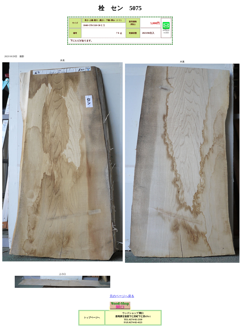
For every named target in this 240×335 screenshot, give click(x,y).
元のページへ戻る (122, 296)
